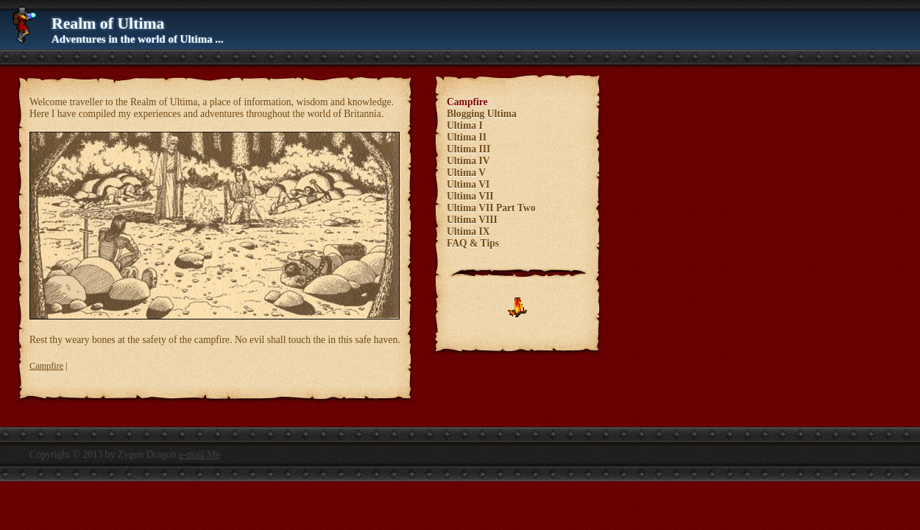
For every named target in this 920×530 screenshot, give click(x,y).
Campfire (46, 366)
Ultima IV (468, 160)
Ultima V (466, 172)
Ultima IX (468, 231)
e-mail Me (199, 454)
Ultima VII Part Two (491, 207)
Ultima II (466, 137)
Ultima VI (468, 184)
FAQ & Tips (473, 243)
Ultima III (468, 149)
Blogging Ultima (482, 113)
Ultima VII (470, 196)
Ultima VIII (472, 219)
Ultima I (465, 125)
